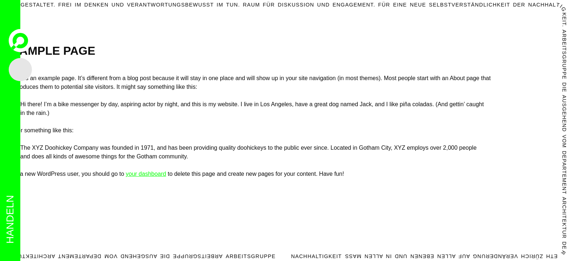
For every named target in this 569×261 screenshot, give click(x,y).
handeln (10, 219)
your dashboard (146, 174)
